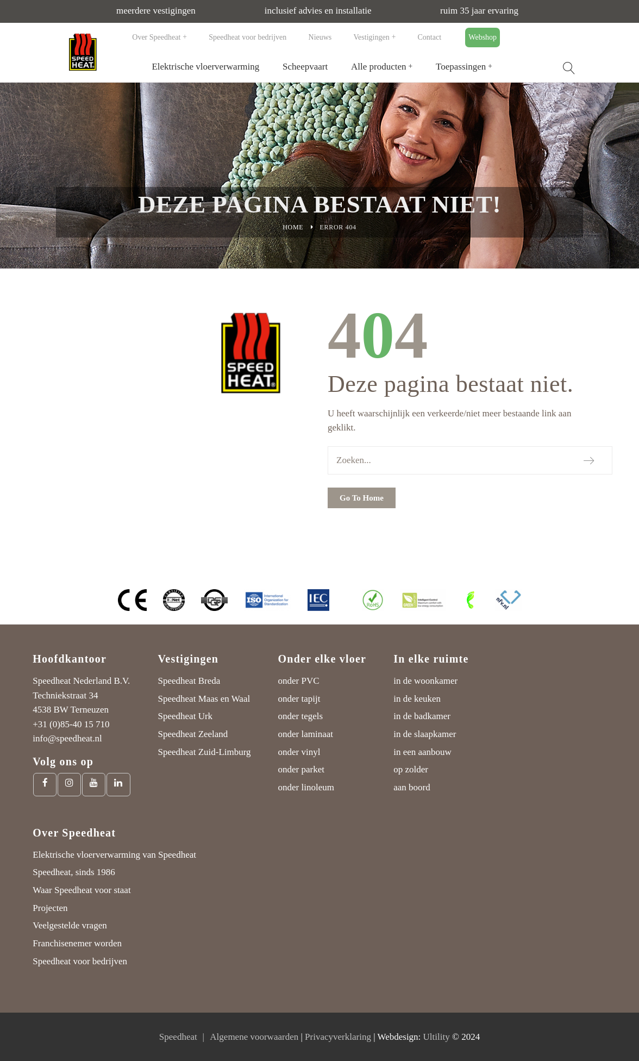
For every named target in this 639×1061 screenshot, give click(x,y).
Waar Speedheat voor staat (81, 890)
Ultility (436, 1037)
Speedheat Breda (189, 681)
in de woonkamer (425, 681)
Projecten (50, 908)
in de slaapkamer (424, 734)
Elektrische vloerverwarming (205, 66)
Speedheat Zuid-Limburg (204, 752)
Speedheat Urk (185, 716)
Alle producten (378, 66)
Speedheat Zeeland (193, 734)
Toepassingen (461, 66)
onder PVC (299, 681)
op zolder (410, 769)
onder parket (301, 769)
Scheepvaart (305, 66)
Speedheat (178, 1037)
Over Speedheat (156, 37)
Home (293, 227)
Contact (430, 37)
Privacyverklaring (338, 1037)
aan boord (411, 787)
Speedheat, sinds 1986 (74, 872)
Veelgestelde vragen (69, 925)
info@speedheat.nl (67, 738)
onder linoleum (306, 787)
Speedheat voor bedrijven (247, 37)
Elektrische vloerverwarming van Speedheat (114, 855)
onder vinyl (299, 752)
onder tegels (300, 716)
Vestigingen (372, 37)
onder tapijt (299, 699)
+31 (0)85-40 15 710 (71, 724)
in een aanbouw (422, 752)
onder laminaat (306, 734)
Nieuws (320, 37)
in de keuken (417, 699)
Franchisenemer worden (77, 943)
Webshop (482, 37)
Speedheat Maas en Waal (204, 699)
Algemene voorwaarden (254, 1037)
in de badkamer (421, 716)
